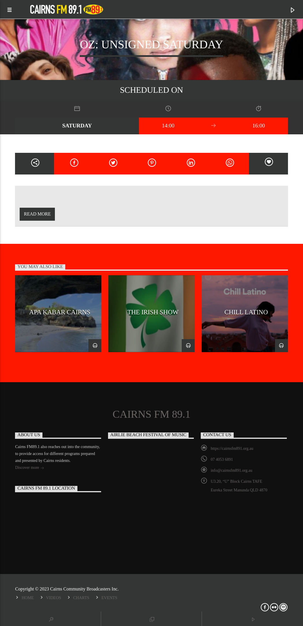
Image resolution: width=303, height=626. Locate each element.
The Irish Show (153, 312)
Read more (37, 213)
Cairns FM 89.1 (151, 414)
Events (109, 597)
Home (28, 597)
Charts (81, 597)
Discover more (29, 468)
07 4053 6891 (222, 459)
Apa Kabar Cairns (59, 312)
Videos (53, 597)
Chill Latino (246, 312)
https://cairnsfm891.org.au (232, 448)
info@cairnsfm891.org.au (231, 470)
